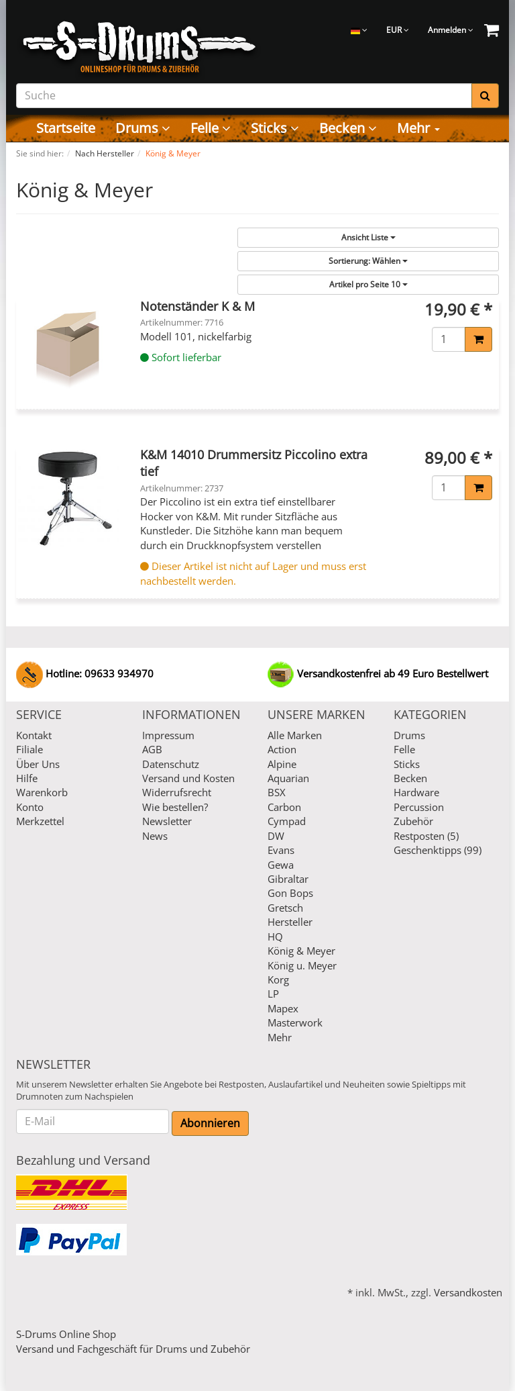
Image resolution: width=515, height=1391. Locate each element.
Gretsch (285, 907)
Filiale (29, 749)
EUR (397, 30)
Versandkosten (468, 1292)
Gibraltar (288, 878)
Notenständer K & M (197, 306)
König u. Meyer (302, 965)
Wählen (368, 261)
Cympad (287, 821)
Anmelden (450, 30)
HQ (275, 936)
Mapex (283, 1008)
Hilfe (27, 778)
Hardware (416, 792)
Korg (278, 979)
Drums (142, 128)
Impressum (168, 735)
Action (282, 749)
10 (368, 284)
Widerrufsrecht (176, 792)
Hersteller (290, 921)
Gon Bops (290, 893)
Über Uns (38, 764)
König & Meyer (301, 950)
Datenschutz (170, 764)
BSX (277, 792)
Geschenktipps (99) (437, 850)
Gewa (281, 864)
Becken (348, 128)
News (155, 836)
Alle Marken (295, 735)
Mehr (418, 128)
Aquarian (288, 778)
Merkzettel (40, 821)
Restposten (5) (426, 836)
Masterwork (295, 1022)
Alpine (282, 764)
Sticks (275, 128)
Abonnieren (210, 1123)
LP (273, 993)
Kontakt (34, 735)
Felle (210, 128)
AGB (152, 749)
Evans (281, 850)
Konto (30, 807)
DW (276, 836)
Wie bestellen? (175, 807)
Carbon (284, 807)
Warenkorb (42, 792)
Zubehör (413, 821)
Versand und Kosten (188, 778)
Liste (368, 237)
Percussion (419, 807)
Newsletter (167, 821)
